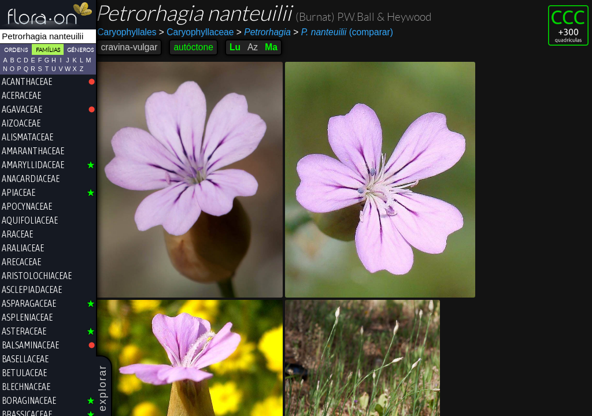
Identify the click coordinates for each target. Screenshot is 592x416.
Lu (239, 47)
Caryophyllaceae (200, 32)
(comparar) (348, 32)
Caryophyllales (131, 32)
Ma (275, 47)
